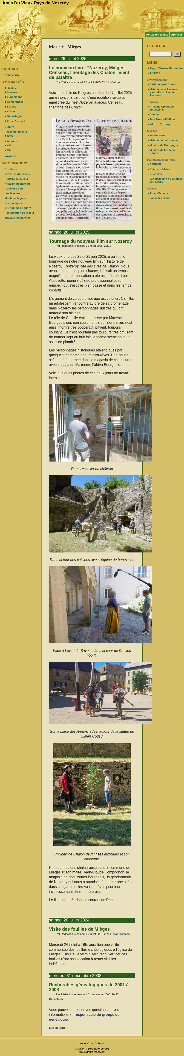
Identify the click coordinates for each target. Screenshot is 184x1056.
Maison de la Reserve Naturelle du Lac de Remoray (163, 92)
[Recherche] (161, 54)
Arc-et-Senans (159, 193)
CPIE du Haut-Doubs (163, 84)
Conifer (154, 114)
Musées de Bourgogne (164, 145)
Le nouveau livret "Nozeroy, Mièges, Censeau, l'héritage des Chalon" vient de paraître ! (89, 72)
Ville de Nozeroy (160, 124)
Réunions (11, 141)
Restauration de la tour (19, 212)
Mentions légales (15, 198)
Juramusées (157, 135)
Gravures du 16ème (17, 174)
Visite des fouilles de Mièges (79, 929)
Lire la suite (57, 1027)
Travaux (12, 92)
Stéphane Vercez (98, 1048)
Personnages (13, 203)
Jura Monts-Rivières (162, 119)
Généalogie (56, 998)
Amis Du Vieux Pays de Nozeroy (35, 2)
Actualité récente (157, 34)
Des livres (11, 169)
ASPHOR (155, 164)
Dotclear (100, 1043)
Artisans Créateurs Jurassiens (162, 108)
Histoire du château (17, 183)
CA (9, 150)
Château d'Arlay (160, 169)
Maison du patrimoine (164, 140)
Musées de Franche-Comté (163, 151)
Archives (177, 34)
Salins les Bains (160, 198)
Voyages (10, 156)
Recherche (158, 46)
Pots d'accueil (16, 121)
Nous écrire (12, 75)
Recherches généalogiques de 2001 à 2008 (89, 987)
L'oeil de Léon (14, 188)
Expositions (14, 97)
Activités (10, 88)
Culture (116, 82)
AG (9, 145)
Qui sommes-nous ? (18, 208)
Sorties (11, 106)
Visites (11, 111)
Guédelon (156, 174)
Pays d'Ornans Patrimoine (166, 68)
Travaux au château (17, 217)
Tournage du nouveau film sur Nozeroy (90, 241)
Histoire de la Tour (16, 178)
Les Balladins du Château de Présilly (166, 180)
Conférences (121, 933)
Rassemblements (16, 131)
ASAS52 (155, 73)
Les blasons (12, 193)
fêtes (10, 135)
